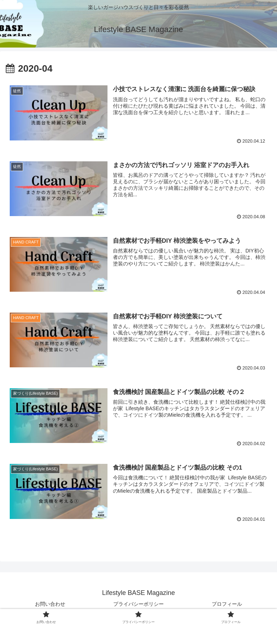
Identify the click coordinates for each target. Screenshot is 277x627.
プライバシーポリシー (138, 604)
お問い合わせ (50, 604)
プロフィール (227, 604)
